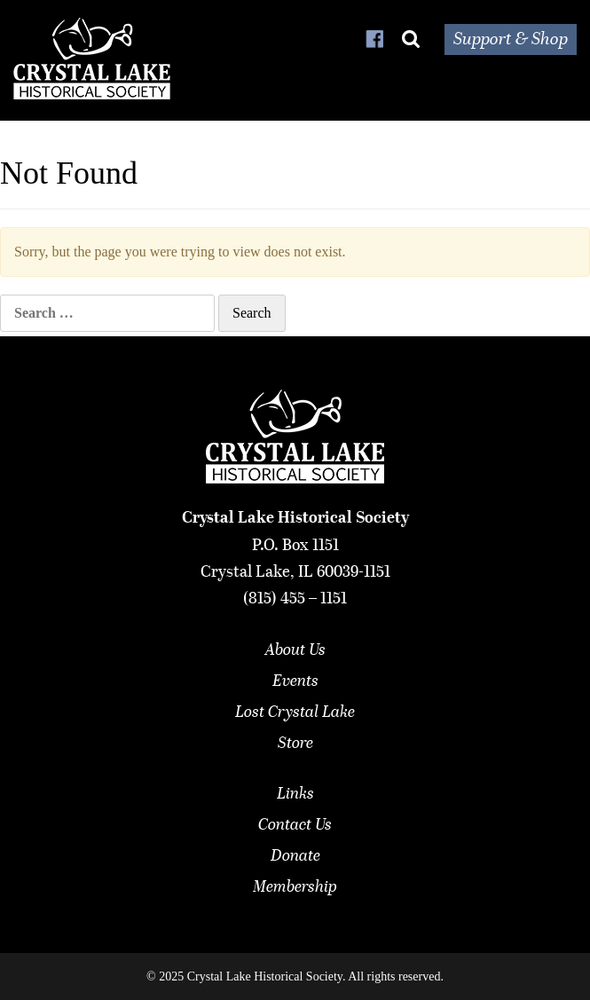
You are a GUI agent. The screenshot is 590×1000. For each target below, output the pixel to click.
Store (295, 743)
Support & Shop (510, 39)
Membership (295, 887)
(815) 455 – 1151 (295, 599)
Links (295, 794)
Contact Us (295, 825)
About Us (295, 650)
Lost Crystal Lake (295, 712)
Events (295, 681)
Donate (295, 856)
